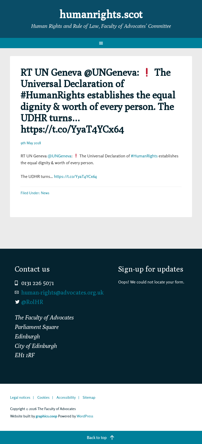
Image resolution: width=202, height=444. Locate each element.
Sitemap (89, 397)
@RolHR (32, 301)
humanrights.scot (101, 14)
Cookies (43, 397)
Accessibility (66, 397)
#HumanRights (144, 155)
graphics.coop (46, 416)
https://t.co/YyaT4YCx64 (75, 176)
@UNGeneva (59, 155)
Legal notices (20, 397)
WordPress (85, 416)
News (45, 193)
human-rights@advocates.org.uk (62, 292)
